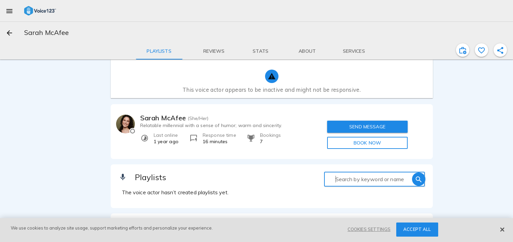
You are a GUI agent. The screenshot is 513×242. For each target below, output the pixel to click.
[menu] (9, 10)
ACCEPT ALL (417, 229)
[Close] (502, 229)
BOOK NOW (367, 143)
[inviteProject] (462, 50)
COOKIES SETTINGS (369, 229)
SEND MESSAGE (367, 127)
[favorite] (481, 50)
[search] (418, 179)
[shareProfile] (500, 50)
